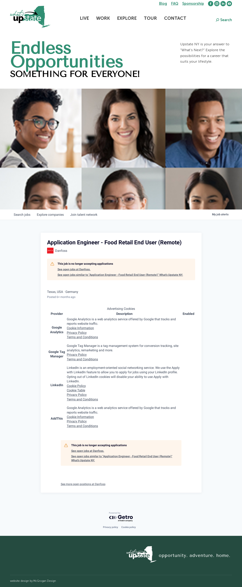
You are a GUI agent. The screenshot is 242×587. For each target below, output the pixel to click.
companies (50, 215)
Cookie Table (76, 390)
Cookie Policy (76, 386)
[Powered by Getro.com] (121, 517)
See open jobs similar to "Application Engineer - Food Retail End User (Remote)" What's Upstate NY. (120, 274)
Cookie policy (128, 527)
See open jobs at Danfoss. (74, 269)
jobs (22, 215)
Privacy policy (110, 527)
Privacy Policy (77, 333)
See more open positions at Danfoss (83, 484)
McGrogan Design (44, 580)
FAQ (174, 3)
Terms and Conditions (82, 337)
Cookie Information (80, 328)
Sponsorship (193, 3)
